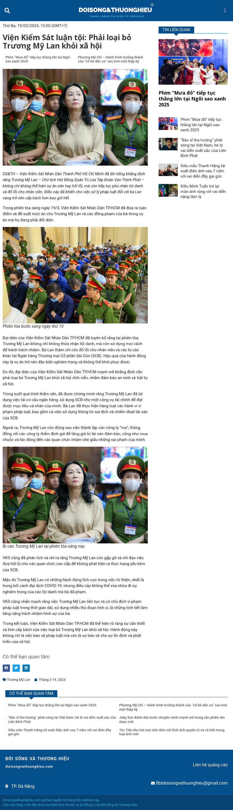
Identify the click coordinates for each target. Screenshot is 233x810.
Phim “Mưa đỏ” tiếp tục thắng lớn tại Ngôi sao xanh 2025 (192, 98)
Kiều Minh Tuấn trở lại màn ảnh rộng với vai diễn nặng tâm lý (203, 191)
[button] (7, 10)
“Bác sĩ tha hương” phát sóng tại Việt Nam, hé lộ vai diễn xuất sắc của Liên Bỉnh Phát (203, 148)
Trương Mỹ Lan (18, 680)
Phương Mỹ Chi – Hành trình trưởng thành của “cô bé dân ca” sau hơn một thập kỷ (110, 59)
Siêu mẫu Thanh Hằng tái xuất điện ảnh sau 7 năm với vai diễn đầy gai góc (203, 171)
